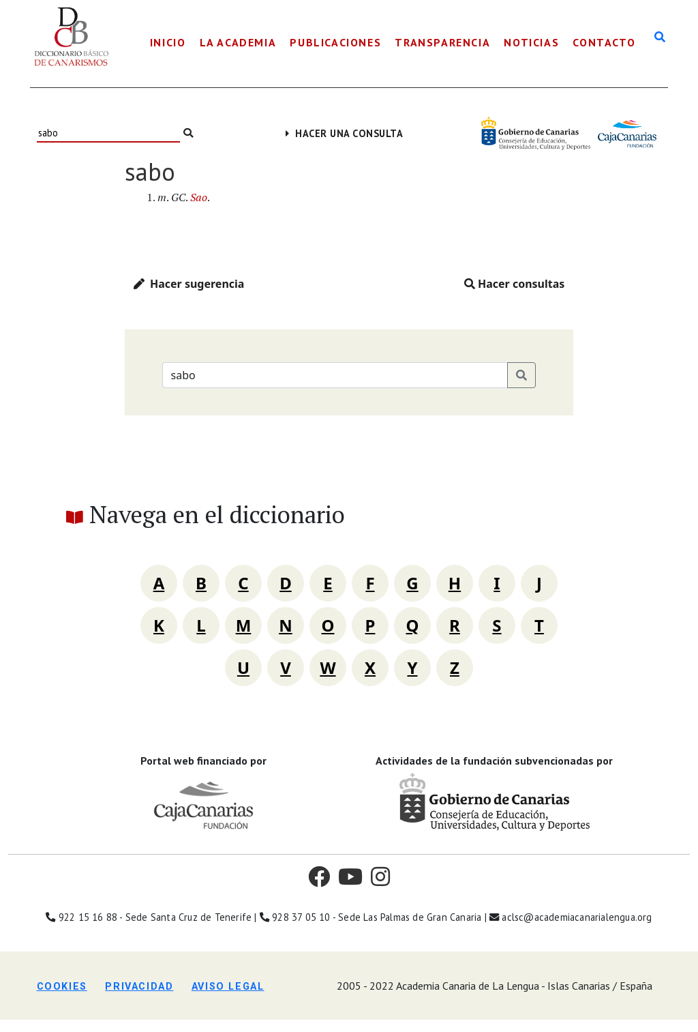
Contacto (604, 42)
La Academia (238, 42)
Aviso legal (228, 986)
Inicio (168, 42)
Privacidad (139, 986)
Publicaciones (335, 42)
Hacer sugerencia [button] (189, 283)
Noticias (531, 42)
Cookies (62, 986)
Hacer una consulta (345, 133)
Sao (198, 197)
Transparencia (442, 42)
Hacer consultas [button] (514, 283)
